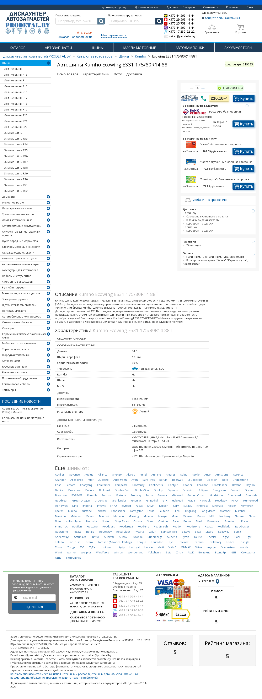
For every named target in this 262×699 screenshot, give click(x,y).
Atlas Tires (76, 480)
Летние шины (13, 69)
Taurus (198, 537)
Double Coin (122, 490)
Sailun (152, 531)
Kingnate (217, 506)
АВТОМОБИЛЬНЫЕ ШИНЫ (84, 585)
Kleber (232, 506)
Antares (170, 474)
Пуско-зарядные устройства (20, 241)
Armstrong (221, 474)
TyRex (93, 547)
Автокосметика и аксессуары (20, 264)
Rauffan (77, 526)
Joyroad (126, 506)
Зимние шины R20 (16, 179)
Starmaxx (80, 537)
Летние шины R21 (15, 121)
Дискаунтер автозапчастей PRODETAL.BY (37, 56)
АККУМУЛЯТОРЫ (238, 47)
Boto (225, 480)
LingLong (190, 511)
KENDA (187, 506)
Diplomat (104, 490)
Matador (76, 516)
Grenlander (119, 500)
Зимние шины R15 (16, 150)
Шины (124, 56)
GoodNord (234, 495)
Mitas (175, 516)
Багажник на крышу (14, 372)
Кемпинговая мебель (16, 384)
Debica (59, 490)
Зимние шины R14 (16, 144)
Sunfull (95, 537)
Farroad (235, 490)
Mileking (134, 516)
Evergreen (219, 490)
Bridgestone (240, 480)
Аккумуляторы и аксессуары (19, 258)
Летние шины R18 (15, 103)
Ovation (163, 521)
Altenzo (117, 474)
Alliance (102, 474)
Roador (177, 526)
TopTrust (74, 542)
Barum (163, 480)
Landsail (102, 511)
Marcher (225, 511)
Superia (172, 537)
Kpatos (59, 511)
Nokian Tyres (73, 521)
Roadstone (193, 526)
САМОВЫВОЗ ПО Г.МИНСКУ (87, 617)
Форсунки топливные (16, 355)
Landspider (118, 511)
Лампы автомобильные (17, 220)
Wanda (244, 547)
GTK (164, 500)
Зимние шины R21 (16, 185)
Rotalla (90, 531)
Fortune (121, 495)
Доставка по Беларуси (181, 7)
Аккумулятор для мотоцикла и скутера (21, 233)
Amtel (143, 474)
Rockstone (61, 531)
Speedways (62, 537)
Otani (150, 521)
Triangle (244, 542)
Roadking (143, 526)
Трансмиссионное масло (18, 214)
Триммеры (9, 390)
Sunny (123, 537)
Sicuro (209, 531)
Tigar (248, 537)
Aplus (183, 474)
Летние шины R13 (15, 74)
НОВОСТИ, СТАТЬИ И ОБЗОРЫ (86, 606)
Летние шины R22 (15, 127)
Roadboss (108, 526)
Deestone (74, 490)
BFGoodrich (195, 480)
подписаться (34, 607)
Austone (103, 480)
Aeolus (89, 474)
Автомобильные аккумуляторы (22, 226)
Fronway (136, 495)
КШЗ (233, 552)
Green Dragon (81, 500)
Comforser (103, 485)
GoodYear (61, 500)
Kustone (87, 511)
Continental (156, 485)
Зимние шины (13, 133)
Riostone (92, 526)
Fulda (149, 495)
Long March (208, 511)
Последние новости (21, 401)
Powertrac (213, 521)
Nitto (58, 521)
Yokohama (154, 552)
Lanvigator (136, 511)
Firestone (61, 495)
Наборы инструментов (16, 276)
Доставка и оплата (146, 7)
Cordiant (202, 485)
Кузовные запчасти (14, 366)
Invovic (101, 506)
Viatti (161, 547)
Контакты (232, 7)
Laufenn (164, 511)
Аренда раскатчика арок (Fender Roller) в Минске (23, 410)
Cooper (187, 485)
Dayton (250, 485)
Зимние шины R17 (16, 162)
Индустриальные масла (17, 208)
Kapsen (163, 506)
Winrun (118, 552)
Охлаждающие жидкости (18, 252)
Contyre (173, 485)
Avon (135, 480)
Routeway (105, 531)
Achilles (59, 474)
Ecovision (188, 490)
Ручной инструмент (14, 287)
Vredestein (228, 547)
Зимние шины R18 (16, 167)
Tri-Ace (230, 542)
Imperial (87, 506)
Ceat (58, 485)
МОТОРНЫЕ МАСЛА (81, 588)
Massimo (60, 516)
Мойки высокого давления (19, 343)
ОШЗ (58, 557)
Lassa (151, 511)
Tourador (157, 542)
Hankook (205, 500)
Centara (70, 485)
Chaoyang (86, 485)
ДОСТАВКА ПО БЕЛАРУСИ (86, 621)
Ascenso (238, 474)
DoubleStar (142, 490)
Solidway (223, 531)
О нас (249, 7)
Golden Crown (196, 495)
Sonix (237, 531)
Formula (92, 495)
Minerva (149, 516)
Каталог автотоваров (95, 56)
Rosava (77, 531)
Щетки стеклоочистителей (19, 305)
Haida (191, 500)
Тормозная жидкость (15, 349)
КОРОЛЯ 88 (211, 581)
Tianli (237, 537)
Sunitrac (109, 537)
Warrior (71, 552)
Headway (221, 500)
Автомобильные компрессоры (21, 316)
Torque (141, 542)
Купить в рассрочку (114, 7)
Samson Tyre (169, 531)
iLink (75, 506)
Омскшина (248, 552)
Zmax (179, 552)
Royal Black (123, 531)
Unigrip (120, 547)
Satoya (186, 531)
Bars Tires (149, 480)
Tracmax (183, 542)
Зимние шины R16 (16, 156)
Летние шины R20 (15, 115)
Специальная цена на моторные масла (23, 419)
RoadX (209, 526)
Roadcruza (126, 526)
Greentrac (101, 500)
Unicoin (106, 547)
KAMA (150, 506)
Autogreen (120, 480)
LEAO (177, 511)
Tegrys (225, 537)
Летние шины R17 (15, 98)
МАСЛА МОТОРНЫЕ (139, 47)
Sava (198, 531)
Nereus (239, 516)
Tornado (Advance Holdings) (115, 542)
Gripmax (136, 500)
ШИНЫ (98, 47)
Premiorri (230, 521)
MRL (212, 516)
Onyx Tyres (122, 521)
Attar (90, 480)
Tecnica (211, 537)
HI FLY (235, 500)
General (162, 495)
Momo (201, 516)
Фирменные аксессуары (17, 281)
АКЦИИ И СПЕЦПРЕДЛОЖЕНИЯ (87, 603)
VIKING (172, 547)
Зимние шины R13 (16, 138)
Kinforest (202, 506)
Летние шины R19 (15, 109)
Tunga (71, 547)
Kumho (140, 56)
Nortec (106, 521)
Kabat (139, 506)
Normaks (91, 521)
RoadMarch (161, 526)
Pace (176, 521)
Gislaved (177, 495)
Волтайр (220, 552)
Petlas (187, 521)
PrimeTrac (61, 526)
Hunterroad (250, 500)
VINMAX (186, 547)
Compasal (121, 485)
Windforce (102, 552)
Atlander (60, 480)
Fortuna (107, 495)
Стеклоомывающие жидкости (21, 247)
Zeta (168, 552)
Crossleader (219, 485)
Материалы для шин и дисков (21, 293)
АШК (191, 552)
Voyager (212, 547)
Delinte (89, 490)
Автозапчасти (11, 361)
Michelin (118, 516)
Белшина (204, 552)
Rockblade (224, 526)
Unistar (148, 547)
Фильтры (8, 328)
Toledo (59, 542)
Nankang (224, 516)
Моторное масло (13, 202)
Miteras (187, 516)
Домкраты (8, 197)
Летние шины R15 (15, 86)
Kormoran (247, 506)
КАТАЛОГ (17, 47)
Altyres (131, 474)
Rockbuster (242, 526)
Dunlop (158, 490)
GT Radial (152, 500)
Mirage (162, 516)
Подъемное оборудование (19, 378)
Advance (74, 474)
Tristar (59, 547)
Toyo (170, 542)
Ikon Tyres (61, 506)
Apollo (196, 474)
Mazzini (104, 516)
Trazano (198, 542)
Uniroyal (134, 547)
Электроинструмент (15, 299)
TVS (82, 547)
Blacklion (212, 480)
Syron (185, 537)
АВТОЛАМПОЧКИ (190, 47)
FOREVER (76, 495)
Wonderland (135, 552)
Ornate (137, 521)
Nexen (253, 516)
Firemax (250, 490)
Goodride (251, 495)
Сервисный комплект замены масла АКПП (25, 335)
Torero (88, 542)
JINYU (113, 506)
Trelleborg (214, 542)
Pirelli (199, 521)
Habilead (177, 500)
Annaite (156, 474)
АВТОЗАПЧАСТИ (58, 47)
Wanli (58, 552)
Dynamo (173, 490)
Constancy (138, 485)
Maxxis (90, 516)
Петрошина (73, 557)
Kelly (176, 506)
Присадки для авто (14, 311)
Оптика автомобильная (17, 322)
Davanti (236, 485)
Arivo (207, 474)
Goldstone (216, 495)
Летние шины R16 (15, 92)
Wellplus (86, 552)
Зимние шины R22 (16, 191)
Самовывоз (210, 7)
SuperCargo (155, 537)
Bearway (177, 480)
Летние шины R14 (15, 80)
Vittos (198, 547)
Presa (244, 521)
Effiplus (203, 490)
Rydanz (139, 531)
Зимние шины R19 (16, 173)
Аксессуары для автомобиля (20, 270)
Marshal (240, 511)
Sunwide (137, 537)
